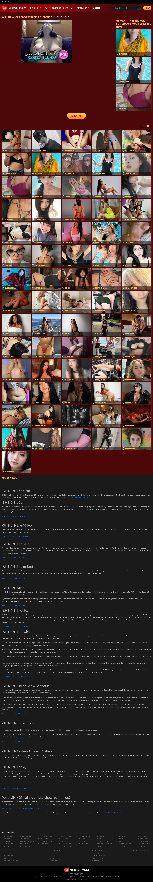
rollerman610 (86, 836)
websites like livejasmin (104, 844)
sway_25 (84, 841)
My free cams (122, 813)
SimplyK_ (84, 838)
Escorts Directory (46, 841)
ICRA (81, 874)
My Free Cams (6, 2)
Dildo (13, 606)
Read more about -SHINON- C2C (13, 516)
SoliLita (63, 841)
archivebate (31, 813)
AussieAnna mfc (46, 846)
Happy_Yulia (52, 855)
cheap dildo (142, 836)
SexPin (84, 846)
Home (32, 8)
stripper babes (143, 838)
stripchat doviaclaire (26, 836)
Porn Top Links (8, 844)
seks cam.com (8, 846)
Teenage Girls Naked (144, 844)
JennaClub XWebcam (47, 836)
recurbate (38, 813)
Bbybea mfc (24, 844)
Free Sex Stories (25, 846)
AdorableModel (143, 846)
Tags (47, 8)
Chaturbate (68, 8)
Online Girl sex (8, 841)
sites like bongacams (27, 841)
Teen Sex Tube (53, 860)
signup (147, 8)
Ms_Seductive (53, 853)
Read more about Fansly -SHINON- (14, 788)
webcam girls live (97, 858)
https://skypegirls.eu (68, 846)
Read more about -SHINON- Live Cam (75, 497)
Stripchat (111, 813)
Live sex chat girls (102, 841)
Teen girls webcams (98, 855)
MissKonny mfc (97, 853)
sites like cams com (125, 844)
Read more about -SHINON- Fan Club (15, 557)
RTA (71, 874)
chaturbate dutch (97, 860)
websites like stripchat (11, 860)
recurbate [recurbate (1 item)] (4, 482)
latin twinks (44, 838)
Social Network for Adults (143, 850)
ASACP (76, 874)
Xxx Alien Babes (66, 836)
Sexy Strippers (8, 836)
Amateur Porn (24, 838)
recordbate (47, 813)
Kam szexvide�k (143, 841)
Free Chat (15, 677)
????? (121, 838)
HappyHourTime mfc (10, 853)
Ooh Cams (7, 850)
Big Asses (64, 838)
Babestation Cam (97, 850)
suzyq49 (100, 838)
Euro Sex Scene (66, 844)
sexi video (52, 858)
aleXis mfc (7, 838)
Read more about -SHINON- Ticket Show (16, 742)
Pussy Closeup (102, 846)
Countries (56, 8)
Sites (39, 8)
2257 (5, 858)
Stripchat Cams (82, 8)
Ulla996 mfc (101, 836)
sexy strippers (8, 855)
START (76, 116)
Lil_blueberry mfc (124, 846)
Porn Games (45, 844)
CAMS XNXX (95, 8)
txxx (120, 841)
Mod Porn (85, 844)
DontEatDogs (123, 836)
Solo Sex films (139, 853)
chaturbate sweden (55, 850)
